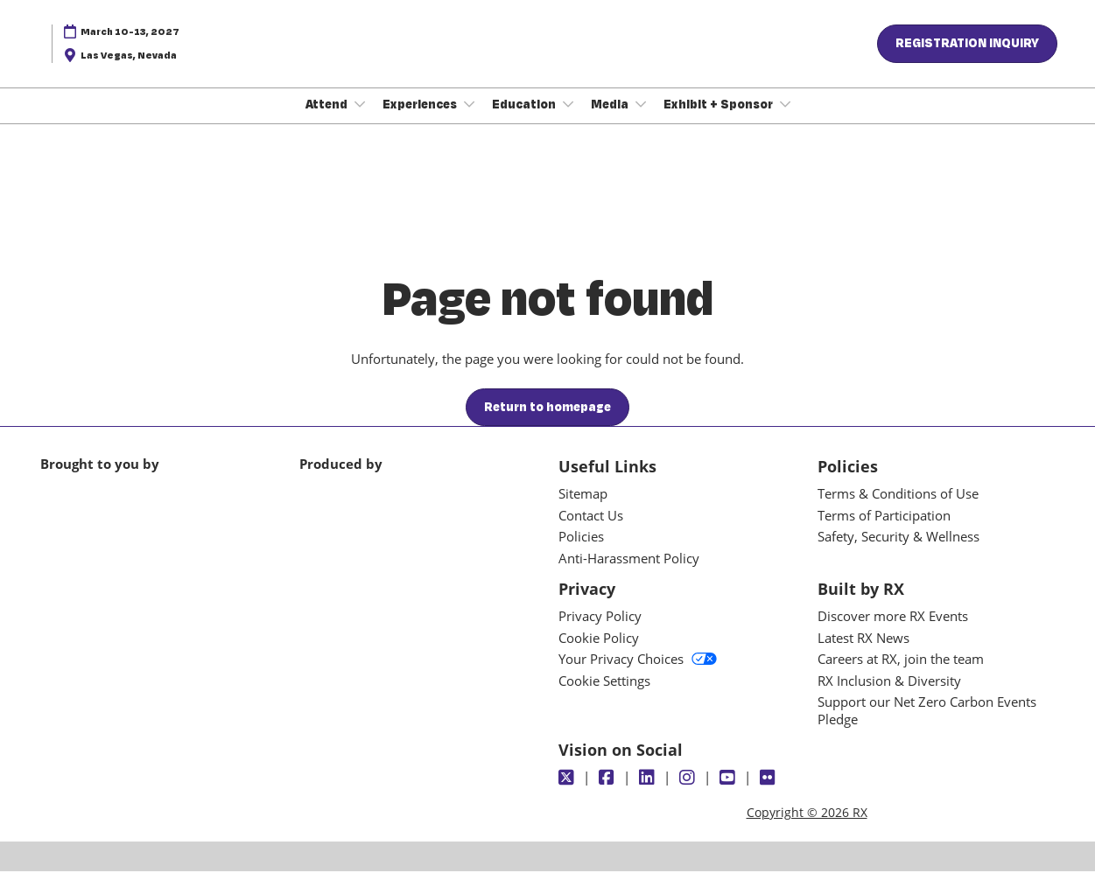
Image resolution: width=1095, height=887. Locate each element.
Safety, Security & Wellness (898, 552)
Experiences (421, 120)
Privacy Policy (600, 631)
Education (525, 120)
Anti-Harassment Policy (628, 574)
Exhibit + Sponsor (719, 120)
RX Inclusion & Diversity (889, 696)
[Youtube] (729, 793)
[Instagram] (689, 793)
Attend (327, 120)
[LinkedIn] (649, 793)
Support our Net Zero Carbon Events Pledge (927, 726)
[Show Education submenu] (568, 121)
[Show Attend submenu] (359, 121)
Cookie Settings (604, 696)
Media (611, 120)
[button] (967, 60)
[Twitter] (568, 793)
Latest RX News (863, 653)
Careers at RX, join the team (901, 674)
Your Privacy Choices (637, 674)
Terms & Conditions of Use (898, 509)
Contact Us (590, 531)
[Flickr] (770, 793)
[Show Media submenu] (640, 121)
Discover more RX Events (893, 631)
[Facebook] (609, 793)
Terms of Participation (884, 531)
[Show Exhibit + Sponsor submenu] (785, 121)
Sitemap (582, 509)
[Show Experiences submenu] (469, 121)
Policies (581, 552)
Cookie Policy (598, 653)
